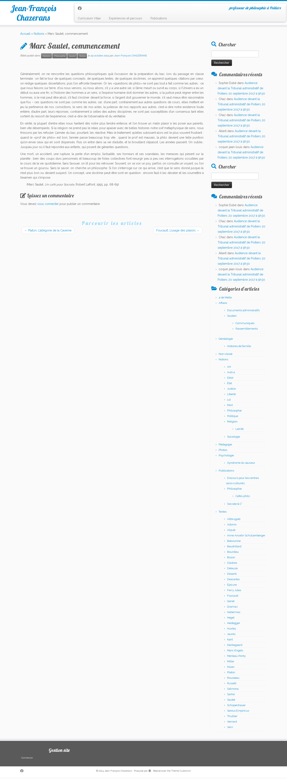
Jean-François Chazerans (33, 13)
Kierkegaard (234, 646)
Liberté (231, 395)
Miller (230, 663)
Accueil (25, 35)
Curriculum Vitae (89, 18)
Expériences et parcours (125, 18)
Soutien (232, 317)
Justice (231, 390)
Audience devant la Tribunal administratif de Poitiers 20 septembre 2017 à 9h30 (241, 90)
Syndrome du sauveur (241, 464)
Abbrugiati (233, 520)
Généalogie (226, 340)
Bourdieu (233, 553)
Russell (231, 685)
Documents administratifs (243, 312)
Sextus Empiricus (238, 712)
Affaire (223, 304)
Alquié (231, 531)
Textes (82, 57)
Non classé (225, 355)
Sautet (72, 57)
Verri (230, 728)
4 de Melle (225, 299)
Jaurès (231, 635)
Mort (230, 406)
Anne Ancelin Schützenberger (246, 537)
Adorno (231, 526)
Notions (39, 35)
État (229, 384)
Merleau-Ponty (236, 657)
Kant (230, 641)
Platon (231, 674)
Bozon (231, 559)
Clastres (232, 564)
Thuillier (232, 717)
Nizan (230, 668)
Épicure (232, 586)
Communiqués (245, 324)
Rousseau (233, 679)
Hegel (230, 619)
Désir (230, 379)
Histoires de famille (239, 347)
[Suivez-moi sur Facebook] (81, 8)
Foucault (232, 597)
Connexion (27, 759)
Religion (232, 423)
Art (229, 368)
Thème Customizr (181, 772)
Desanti (232, 575)
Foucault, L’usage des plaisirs (177, 232)
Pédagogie (225, 446)
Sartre (231, 695)
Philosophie (59, 57)
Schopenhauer (236, 706)
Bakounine (234, 542)
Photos (223, 451)
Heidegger (233, 624)
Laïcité (240, 430)
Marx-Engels (235, 652)
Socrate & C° (234, 505)
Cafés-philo (243, 497)
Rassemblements (247, 330)
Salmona (232, 690)
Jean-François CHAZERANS (130, 57)
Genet (230, 602)
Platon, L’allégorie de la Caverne (47, 232)
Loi (229, 401)
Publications (159, 18)
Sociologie (233, 438)
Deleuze (232, 570)
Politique (232, 417)
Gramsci (232, 608)
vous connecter (48, 205)
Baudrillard (234, 548)
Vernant (232, 723)
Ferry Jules (234, 591)
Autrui (231, 373)
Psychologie (226, 457)
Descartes (233, 581)
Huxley (231, 630)
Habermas (233, 613)
